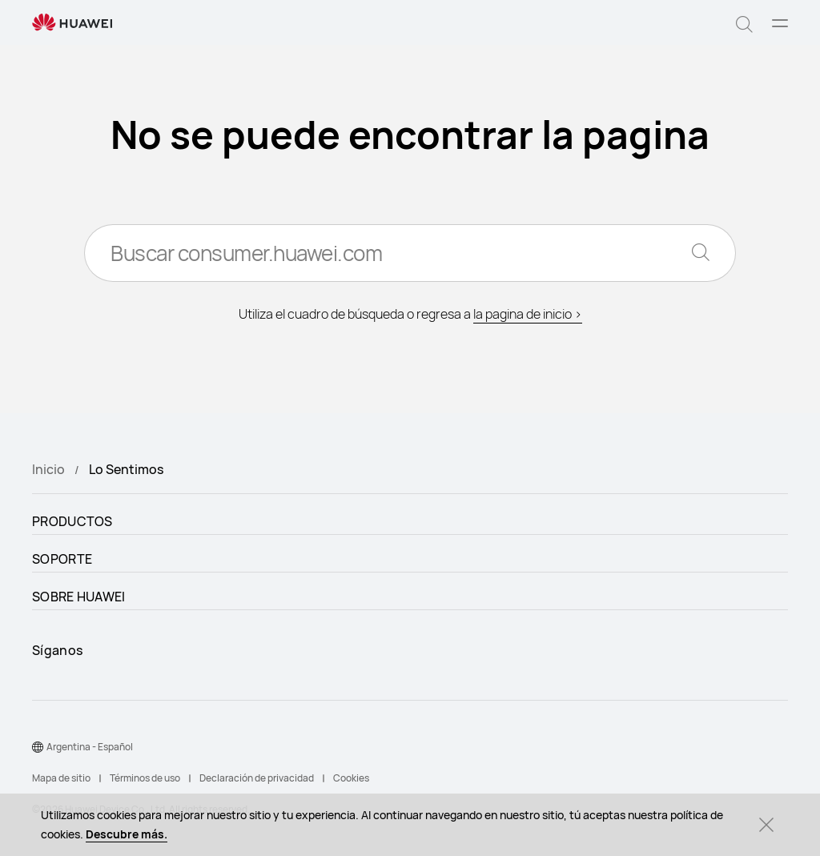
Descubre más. (126, 834)
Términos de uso (145, 778)
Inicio (48, 469)
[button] (744, 22)
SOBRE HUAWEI (79, 597)
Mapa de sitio (61, 778)
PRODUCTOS (72, 521)
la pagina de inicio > (527, 314)
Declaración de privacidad (256, 778)
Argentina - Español (89, 747)
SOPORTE (62, 559)
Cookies (351, 778)
